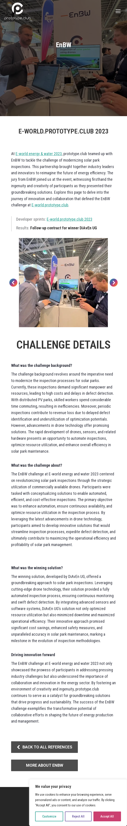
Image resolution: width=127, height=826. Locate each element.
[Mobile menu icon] (118, 11)
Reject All (78, 816)
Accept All (107, 816)
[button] (13, 283)
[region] (78, 802)
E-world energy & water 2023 (39, 153)
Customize (49, 816)
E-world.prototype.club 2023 (69, 219)
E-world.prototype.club (50, 205)
